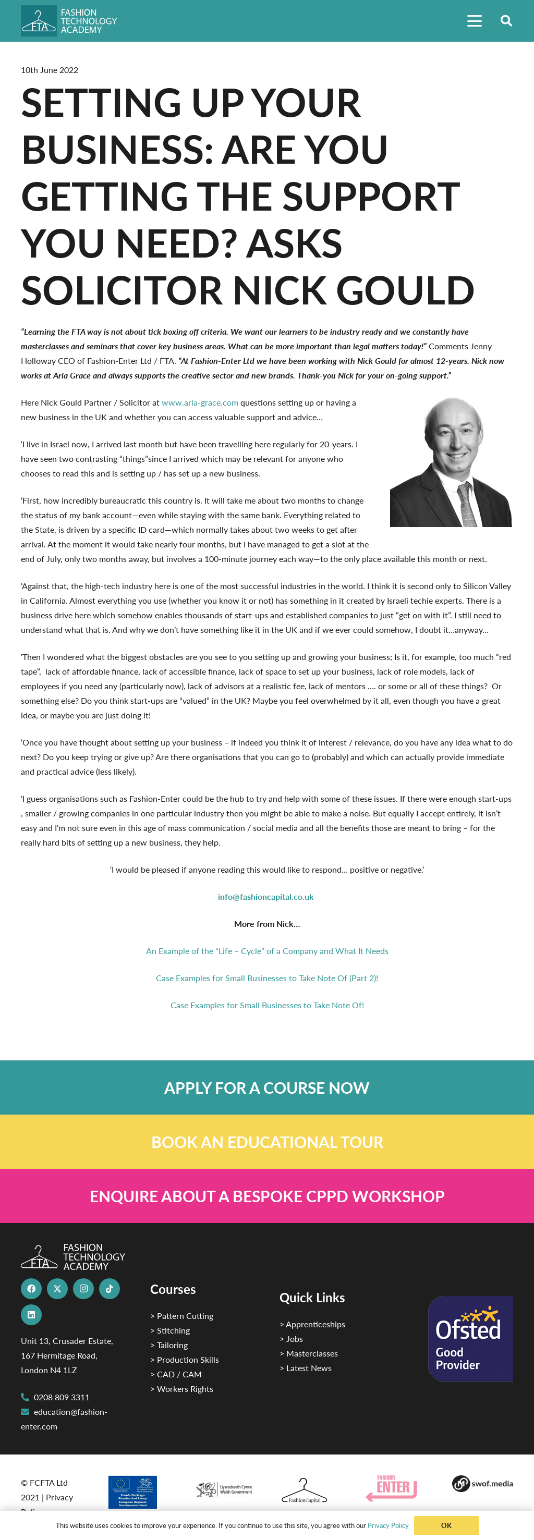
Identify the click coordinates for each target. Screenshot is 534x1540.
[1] (223, 1487)
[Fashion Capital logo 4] (310, 1490)
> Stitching (170, 1330)
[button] (474, 21)
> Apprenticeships (312, 1324)
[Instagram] (83, 1288)
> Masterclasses (309, 1353)
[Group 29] (396, 1488)
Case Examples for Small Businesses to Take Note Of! (267, 1005)
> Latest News (306, 1368)
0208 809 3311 (62, 1397)
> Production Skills (184, 1359)
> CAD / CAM (176, 1374)
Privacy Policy (388, 1525)
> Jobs (291, 1339)
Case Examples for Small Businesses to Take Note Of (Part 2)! (267, 978)
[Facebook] (31, 1288)
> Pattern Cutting (181, 1316)
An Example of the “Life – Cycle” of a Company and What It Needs (267, 951)
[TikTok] (109, 1288)
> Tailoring (169, 1345)
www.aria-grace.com (200, 402)
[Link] (267, 1087)
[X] (57, 1288)
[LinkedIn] (31, 1314)
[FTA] (75, 20)
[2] (137, 1492)
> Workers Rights (181, 1389)
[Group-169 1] (482, 1483)
